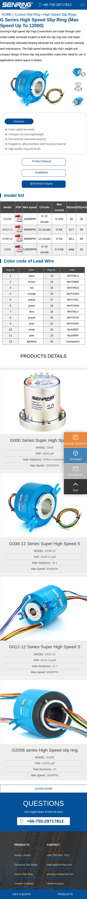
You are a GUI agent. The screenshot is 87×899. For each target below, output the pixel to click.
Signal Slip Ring (23, 874)
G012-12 (7, 229)
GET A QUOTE (22, 894)
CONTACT (53, 844)
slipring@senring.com (59, 864)
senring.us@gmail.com (60, 874)
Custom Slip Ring (27, 14)
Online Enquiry (55, 883)
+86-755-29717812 (57, 5)
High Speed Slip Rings (59, 14)
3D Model (75, 459)
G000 (7, 249)
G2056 (7, 219)
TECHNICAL (75, 474)
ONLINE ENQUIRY (75, 443)
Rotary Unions (22, 855)
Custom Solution (23, 883)
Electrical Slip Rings (25, 864)
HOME (7, 14)
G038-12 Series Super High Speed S (44, 543)
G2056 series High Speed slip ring (45, 750)
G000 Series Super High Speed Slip (44, 440)
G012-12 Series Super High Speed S (44, 646)
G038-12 (7, 238)
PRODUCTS (65, 894)
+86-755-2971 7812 (58, 855)
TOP (75, 490)
